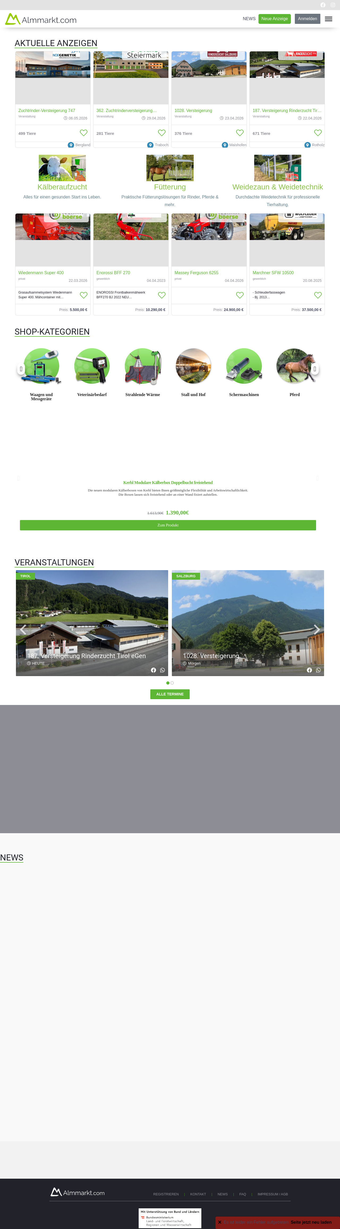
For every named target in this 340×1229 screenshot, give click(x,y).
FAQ (242, 1194)
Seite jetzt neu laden (311, 1222)
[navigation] (23, 629)
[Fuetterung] (170, 156)
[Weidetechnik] (277, 156)
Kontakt (198, 1194)
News (223, 1194)
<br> (170, 379)
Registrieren (166, 1194)
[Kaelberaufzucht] (62, 156)
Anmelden (307, 18)
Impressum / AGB (273, 1194)
